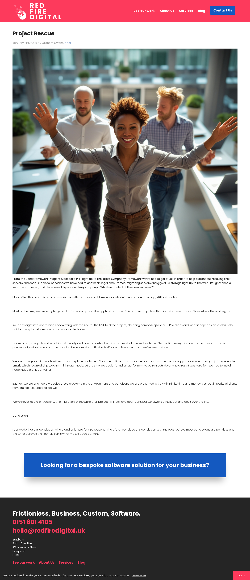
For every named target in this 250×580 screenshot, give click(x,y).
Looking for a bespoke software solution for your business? (125, 465)
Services (187, 11)
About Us (167, 11)
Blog (202, 11)
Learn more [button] (139, 575)
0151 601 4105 (32, 522)
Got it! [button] (241, 575)
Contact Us (223, 11)
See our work (144, 11)
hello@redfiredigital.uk (48, 530)
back (68, 43)
